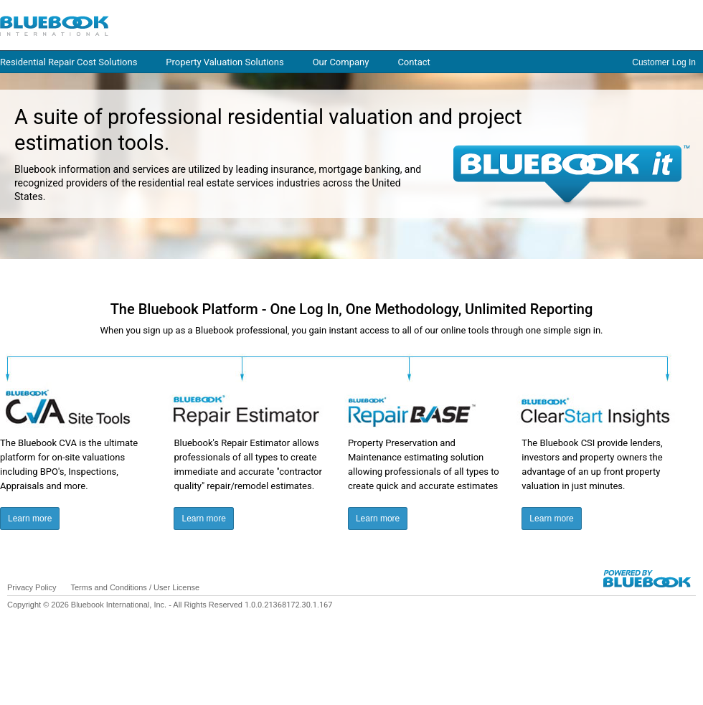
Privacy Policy (31, 587)
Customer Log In (664, 62)
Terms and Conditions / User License (134, 587)
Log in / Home (158, 25)
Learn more (30, 519)
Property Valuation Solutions (224, 62)
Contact (413, 62)
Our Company (341, 62)
